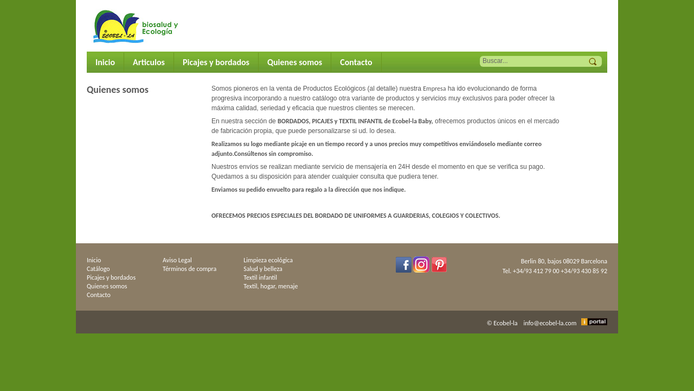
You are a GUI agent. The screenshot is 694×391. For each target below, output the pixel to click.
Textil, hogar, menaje (270, 286)
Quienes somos (294, 62)
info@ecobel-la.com (550, 323)
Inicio (105, 62)
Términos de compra (189, 269)
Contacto (356, 62)
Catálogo (98, 269)
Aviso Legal (177, 260)
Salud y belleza (262, 269)
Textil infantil (260, 277)
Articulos (149, 62)
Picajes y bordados (216, 62)
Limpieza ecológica (268, 260)
